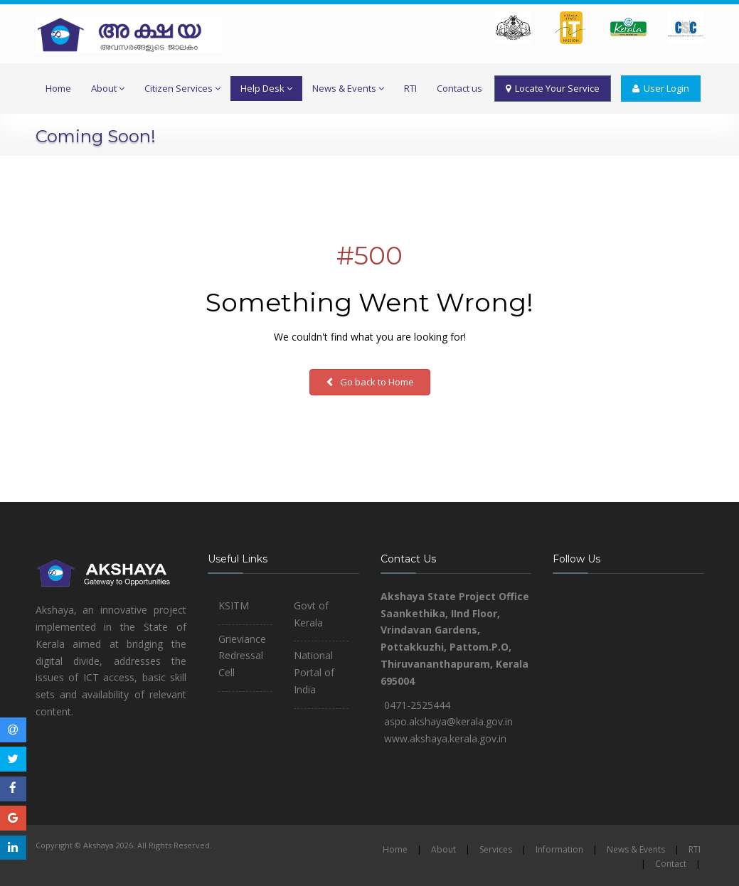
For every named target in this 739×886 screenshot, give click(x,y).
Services (495, 849)
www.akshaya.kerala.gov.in (445, 738)
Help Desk (266, 88)
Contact (670, 864)
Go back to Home (370, 381)
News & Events (348, 88)
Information (559, 849)
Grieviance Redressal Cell (242, 656)
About (107, 88)
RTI (410, 88)
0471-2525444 (417, 705)
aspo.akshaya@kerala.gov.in (448, 721)
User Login (660, 88)
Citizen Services (182, 88)
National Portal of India (314, 672)
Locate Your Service (553, 88)
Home (58, 88)
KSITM (233, 605)
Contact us (459, 88)
